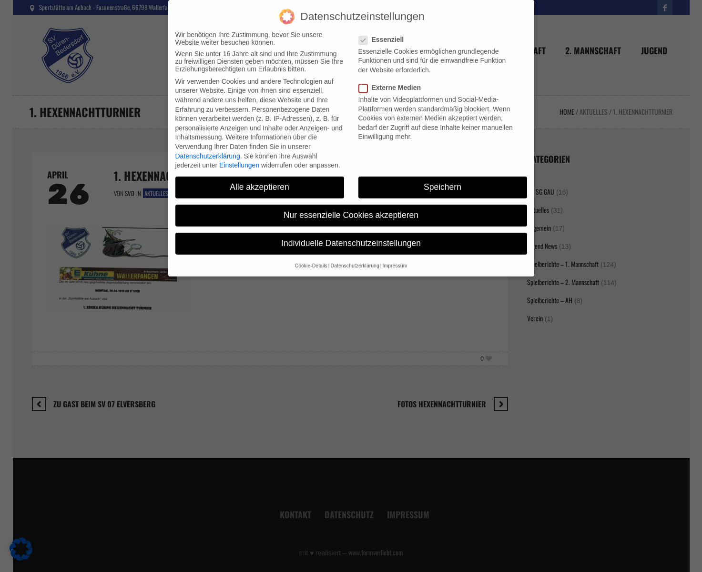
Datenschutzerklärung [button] (355, 256)
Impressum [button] (394, 256)
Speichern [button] (442, 177)
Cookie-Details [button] (311, 256)
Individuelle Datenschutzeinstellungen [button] (351, 234)
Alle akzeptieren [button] (259, 177)
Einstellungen (239, 155)
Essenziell (384, 30)
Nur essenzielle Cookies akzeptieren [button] (351, 205)
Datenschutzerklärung (207, 146)
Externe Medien (392, 78)
